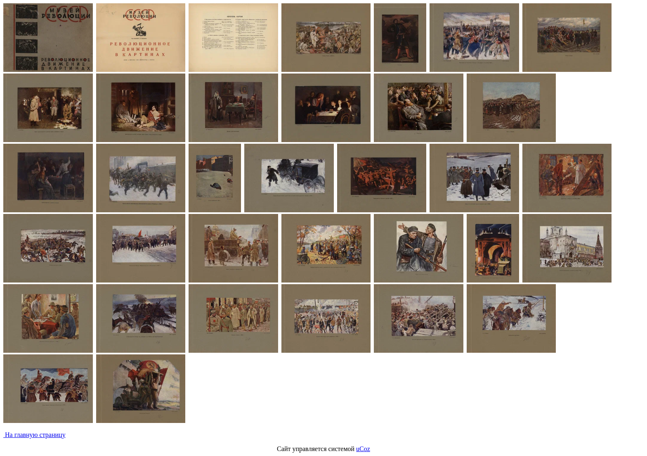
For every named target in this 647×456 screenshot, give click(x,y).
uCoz (363, 448)
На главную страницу (34, 434)
